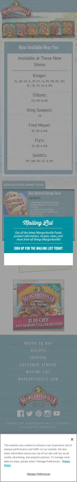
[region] (38, 458)
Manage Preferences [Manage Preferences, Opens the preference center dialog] (38, 474)
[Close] (72, 439)
